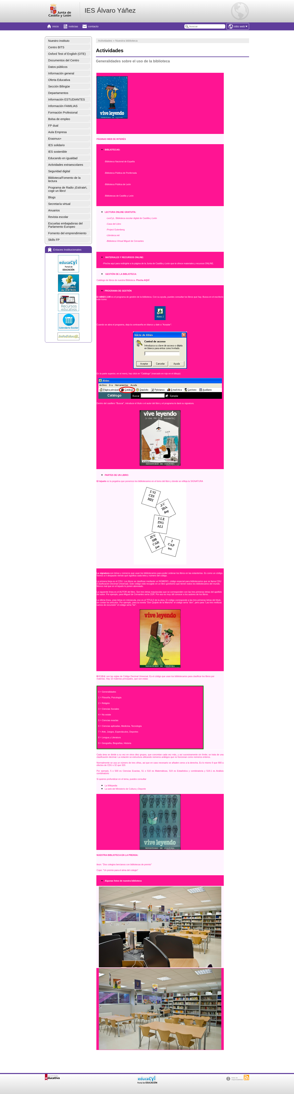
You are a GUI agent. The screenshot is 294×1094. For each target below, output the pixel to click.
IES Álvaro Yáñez (110, 10)
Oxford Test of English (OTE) (67, 53)
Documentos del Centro (63, 60)
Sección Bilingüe (59, 86)
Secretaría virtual (59, 204)
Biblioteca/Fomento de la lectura (64, 179)
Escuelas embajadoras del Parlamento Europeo (65, 225)
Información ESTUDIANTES (66, 99)
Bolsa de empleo (59, 119)
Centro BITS (56, 47)
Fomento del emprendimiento (67, 233)
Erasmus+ (54, 138)
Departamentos (58, 93)
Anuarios (54, 210)
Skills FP (54, 239)
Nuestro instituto (58, 40)
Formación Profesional (63, 112)
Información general (61, 73)
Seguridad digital (59, 171)
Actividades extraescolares (65, 164)
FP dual (53, 125)
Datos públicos (57, 67)
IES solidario (56, 145)
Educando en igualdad (62, 158)
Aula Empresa (57, 132)
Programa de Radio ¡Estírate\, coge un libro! (67, 189)
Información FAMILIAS (63, 106)
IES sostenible (57, 151)
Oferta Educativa (59, 80)
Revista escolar (58, 217)
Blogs (52, 197)
